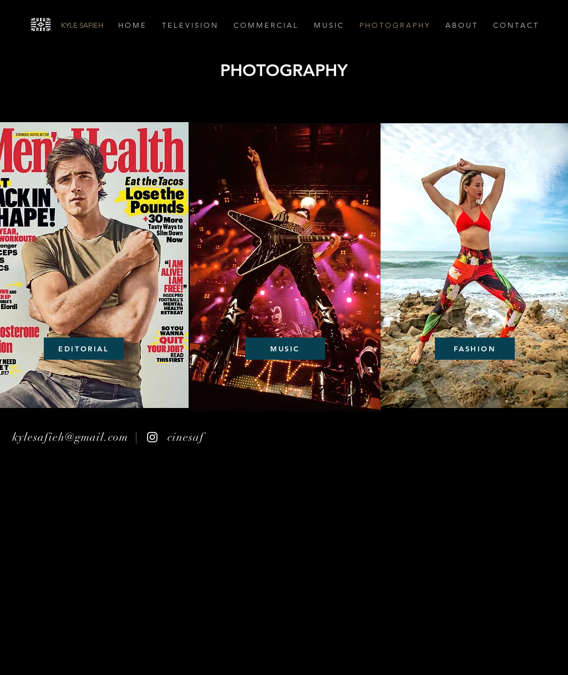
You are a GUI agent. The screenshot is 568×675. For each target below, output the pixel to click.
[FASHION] (475, 349)
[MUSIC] (285, 349)
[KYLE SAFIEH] (123, 25)
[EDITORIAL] (84, 349)
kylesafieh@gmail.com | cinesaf (108, 437)
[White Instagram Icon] (152, 437)
